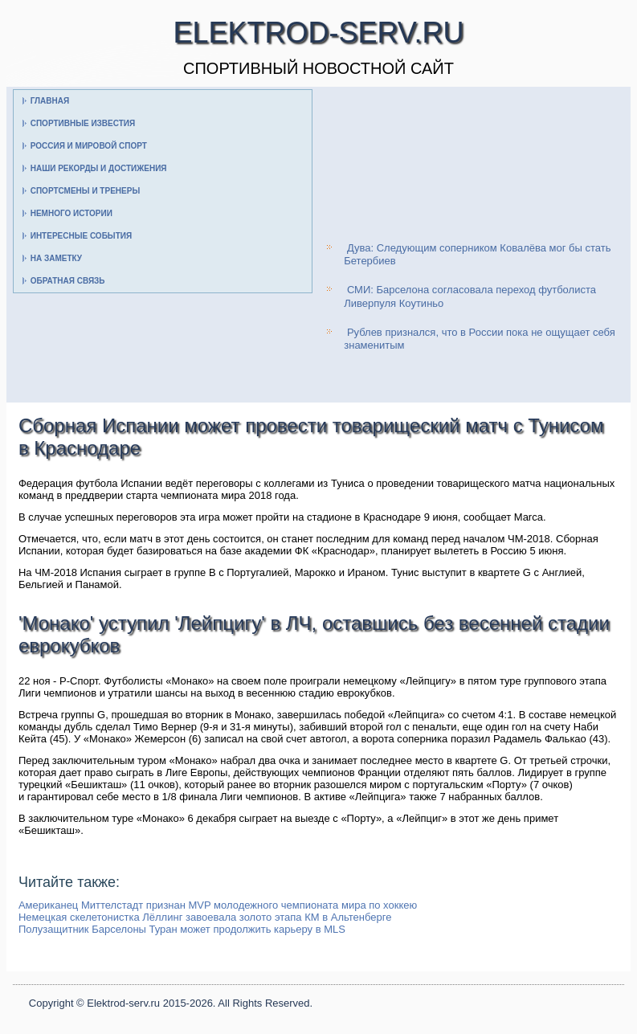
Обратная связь (68, 280)
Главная (50, 100)
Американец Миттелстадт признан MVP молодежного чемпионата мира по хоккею (217, 905)
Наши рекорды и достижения (99, 168)
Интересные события (81, 235)
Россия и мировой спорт (89, 145)
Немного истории (71, 213)
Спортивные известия (83, 123)
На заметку (56, 258)
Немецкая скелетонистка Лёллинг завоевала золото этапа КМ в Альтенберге (204, 917)
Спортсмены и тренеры (85, 190)
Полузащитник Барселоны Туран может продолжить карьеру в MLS (181, 929)
